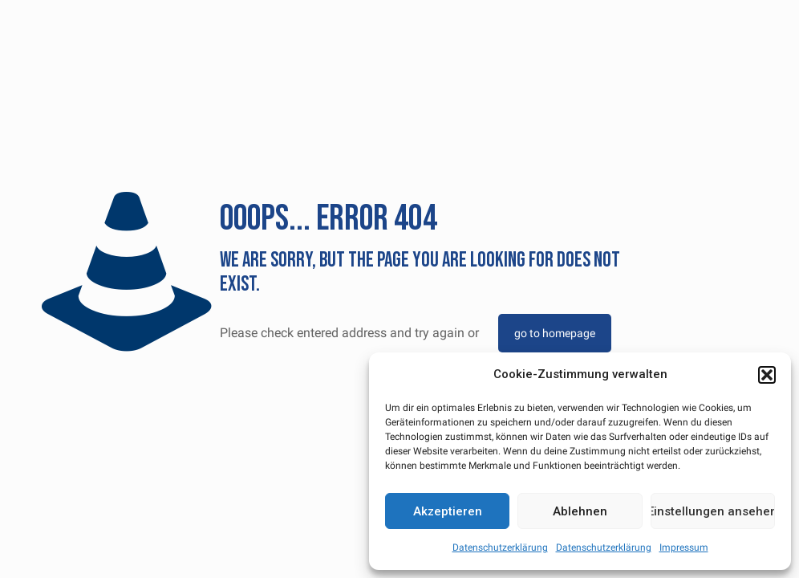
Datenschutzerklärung (500, 547)
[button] (767, 375)
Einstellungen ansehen (713, 511)
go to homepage (554, 333)
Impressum (683, 547)
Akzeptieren (447, 511)
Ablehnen (580, 511)
